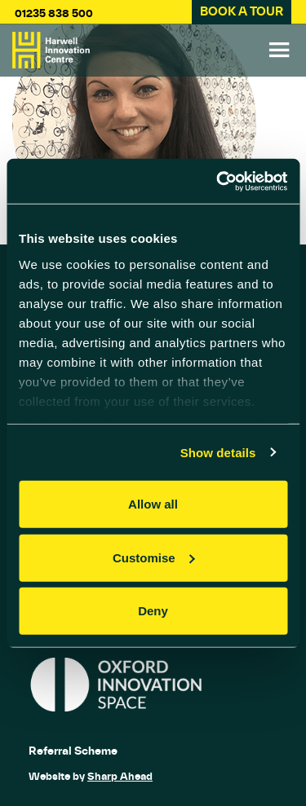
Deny (153, 611)
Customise (154, 557)
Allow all (153, 504)
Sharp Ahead (120, 776)
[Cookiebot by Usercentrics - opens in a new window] (218, 181)
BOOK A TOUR (241, 11)
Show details (218, 452)
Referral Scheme (73, 750)
